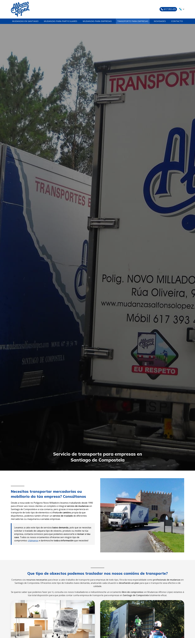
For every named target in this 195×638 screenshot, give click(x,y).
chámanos (33, 542)
